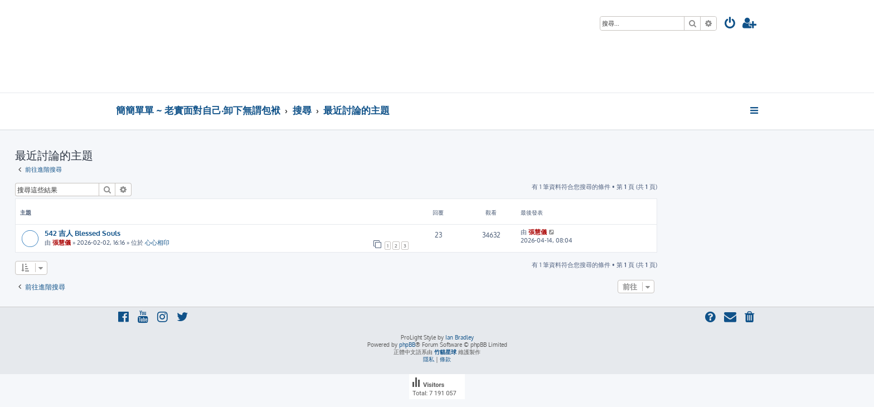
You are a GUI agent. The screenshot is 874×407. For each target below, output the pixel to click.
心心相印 (157, 242)
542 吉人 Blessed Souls (82, 233)
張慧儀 (61, 242)
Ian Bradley (459, 337)
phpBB (407, 344)
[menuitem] (730, 24)
